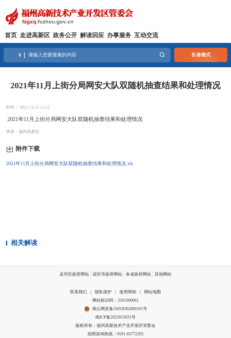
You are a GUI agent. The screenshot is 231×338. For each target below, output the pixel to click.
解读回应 (92, 35)
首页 (11, 35)
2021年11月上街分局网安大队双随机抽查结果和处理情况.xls (69, 163)
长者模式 (201, 54)
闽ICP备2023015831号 (115, 317)
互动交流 (146, 35)
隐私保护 (103, 291)
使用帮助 (127, 291)
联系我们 (78, 291)
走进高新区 (35, 35)
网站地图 (152, 291)
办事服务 (119, 35)
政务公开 (65, 35)
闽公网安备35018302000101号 (119, 308)
